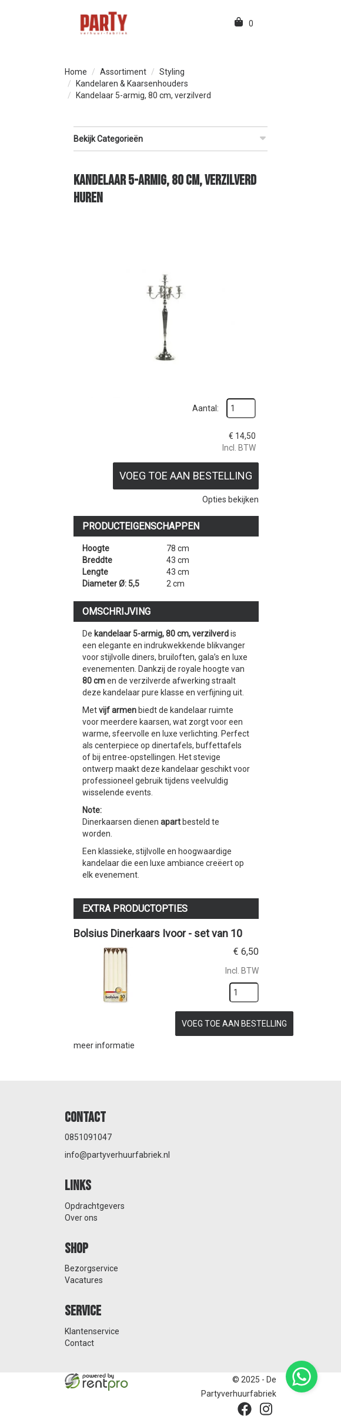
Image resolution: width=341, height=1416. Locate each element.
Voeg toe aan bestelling (185, 475)
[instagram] (265, 1409)
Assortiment (123, 71)
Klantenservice (92, 1331)
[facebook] (244, 1409)
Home (76, 71)
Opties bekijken (230, 499)
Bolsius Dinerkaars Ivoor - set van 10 (157, 933)
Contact (79, 1343)
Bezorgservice (91, 1268)
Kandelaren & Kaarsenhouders (132, 83)
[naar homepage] (103, 22)
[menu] (263, 23)
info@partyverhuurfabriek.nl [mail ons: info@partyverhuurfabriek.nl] (117, 1155)
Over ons (81, 1217)
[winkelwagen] (239, 23)
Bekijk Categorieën (170, 138)
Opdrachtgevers (95, 1206)
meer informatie (104, 1045)
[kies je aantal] (244, 992)
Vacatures (84, 1280)
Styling (172, 71)
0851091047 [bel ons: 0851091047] (88, 1137)
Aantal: (205, 408)
